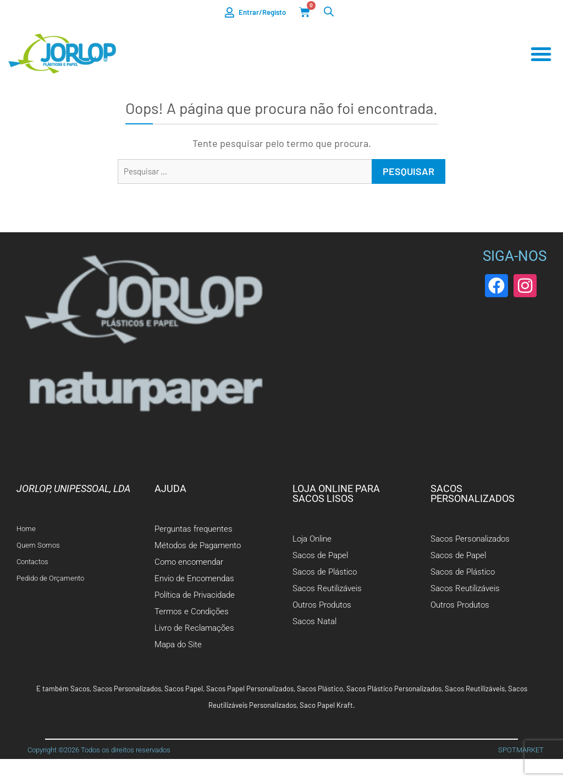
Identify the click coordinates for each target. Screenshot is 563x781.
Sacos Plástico (320, 688)
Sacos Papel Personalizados (250, 688)
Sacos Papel (183, 688)
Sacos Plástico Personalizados (393, 688)
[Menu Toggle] (541, 54)
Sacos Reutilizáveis (475, 688)
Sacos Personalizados (127, 688)
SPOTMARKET (521, 750)
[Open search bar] (328, 11)
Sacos (80, 688)
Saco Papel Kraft (326, 705)
